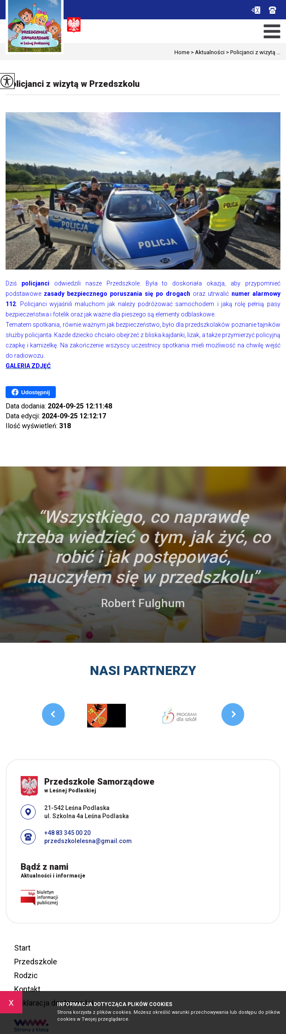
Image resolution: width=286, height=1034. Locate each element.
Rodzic (26, 975)
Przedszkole (35, 961)
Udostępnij (31, 392)
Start (22, 947)
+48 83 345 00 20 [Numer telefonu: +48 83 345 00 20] (67, 832)
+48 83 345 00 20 (272, 10)
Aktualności (207, 52)
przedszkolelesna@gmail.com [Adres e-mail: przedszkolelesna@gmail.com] (88, 841)
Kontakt (27, 989)
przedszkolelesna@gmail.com (255, 10)
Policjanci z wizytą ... (252, 52)
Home (181, 52)
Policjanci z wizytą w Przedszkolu (73, 84)
